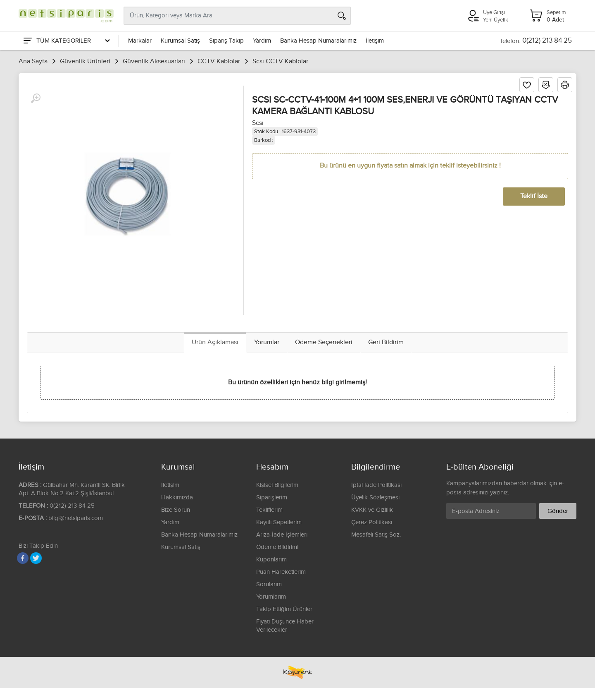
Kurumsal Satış (180, 40)
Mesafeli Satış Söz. (376, 534)
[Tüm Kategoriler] (66, 41)
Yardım (262, 40)
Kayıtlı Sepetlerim (279, 522)
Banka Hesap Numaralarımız (318, 40)
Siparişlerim (271, 497)
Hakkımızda (177, 497)
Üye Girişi (494, 12)
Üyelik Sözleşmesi (375, 497)
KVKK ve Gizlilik (372, 509)
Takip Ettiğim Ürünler (284, 609)
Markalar (140, 40)
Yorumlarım (271, 596)
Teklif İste (533, 196)
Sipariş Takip (226, 40)
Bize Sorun (175, 509)
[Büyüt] (35, 98)
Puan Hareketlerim (281, 571)
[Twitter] (36, 558)
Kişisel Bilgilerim (277, 485)
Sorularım (269, 584)
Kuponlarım (271, 559)
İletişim (375, 40)
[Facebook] (23, 558)
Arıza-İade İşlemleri (281, 534)
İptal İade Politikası (376, 485)
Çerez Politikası (371, 522)
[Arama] (342, 16)
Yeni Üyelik (495, 20)
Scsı (258, 123)
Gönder (557, 511)
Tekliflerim (269, 509)
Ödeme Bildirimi (277, 547)
